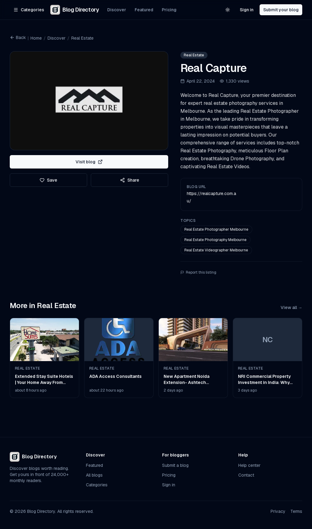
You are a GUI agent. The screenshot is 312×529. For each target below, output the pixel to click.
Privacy (278, 511)
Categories (97, 485)
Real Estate (82, 38)
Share (129, 180)
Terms (296, 511)
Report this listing (198, 272)
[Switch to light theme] (228, 10)
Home (36, 38)
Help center (249, 465)
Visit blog (89, 162)
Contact (246, 475)
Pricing (169, 9)
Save (48, 180)
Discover (116, 9)
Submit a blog (175, 465)
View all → (291, 307)
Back (18, 37)
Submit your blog (281, 9)
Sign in (247, 9)
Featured (144, 9)
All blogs (94, 475)
